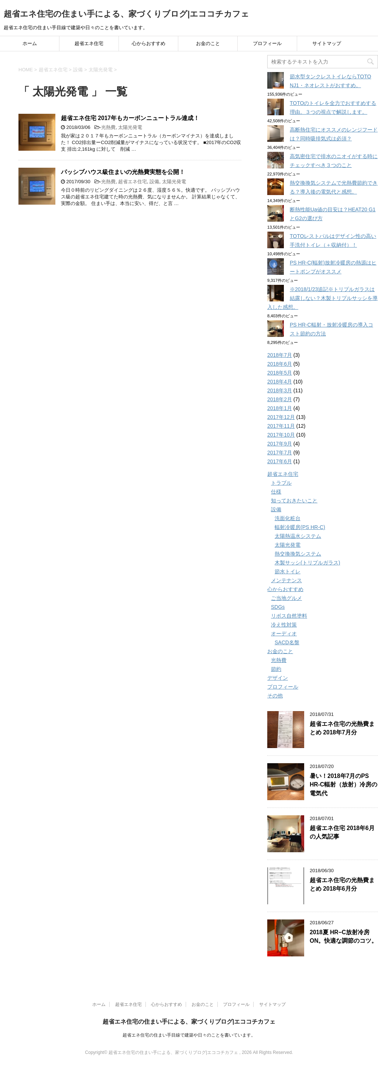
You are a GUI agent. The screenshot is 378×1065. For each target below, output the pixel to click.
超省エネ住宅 (89, 43)
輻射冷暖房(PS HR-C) (300, 527)
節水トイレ (287, 571)
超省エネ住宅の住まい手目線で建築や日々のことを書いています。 (189, 1035)
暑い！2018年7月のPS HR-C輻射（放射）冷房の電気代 (343, 784)
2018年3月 (279, 390)
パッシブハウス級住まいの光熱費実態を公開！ (123, 172)
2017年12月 (281, 417)
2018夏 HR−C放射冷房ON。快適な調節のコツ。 (343, 936)
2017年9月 (279, 444)
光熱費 (108, 127)
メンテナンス (286, 580)
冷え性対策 (284, 625)
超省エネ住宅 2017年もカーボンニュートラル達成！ (130, 118)
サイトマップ (326, 43)
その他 (275, 696)
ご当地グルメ (286, 598)
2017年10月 (281, 435)
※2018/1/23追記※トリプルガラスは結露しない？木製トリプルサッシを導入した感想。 (322, 298)
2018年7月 (279, 355)
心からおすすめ (148, 43)
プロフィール (267, 43)
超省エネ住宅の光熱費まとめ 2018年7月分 (342, 728)
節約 (276, 669)
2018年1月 (279, 408)
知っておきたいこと (294, 501)
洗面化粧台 (287, 518)
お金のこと (208, 43)
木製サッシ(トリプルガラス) (307, 563)
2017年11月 (281, 426)
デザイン (277, 678)
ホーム (30, 43)
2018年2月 (279, 399)
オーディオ (284, 633)
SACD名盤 (287, 642)
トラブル (281, 483)
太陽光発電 (130, 127)
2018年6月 (279, 364)
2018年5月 (279, 373)
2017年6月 (279, 461)
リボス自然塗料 (289, 616)
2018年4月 (279, 382)
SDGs (278, 607)
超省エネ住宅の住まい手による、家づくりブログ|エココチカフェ (126, 13)
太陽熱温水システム (298, 536)
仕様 (276, 492)
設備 (154, 181)
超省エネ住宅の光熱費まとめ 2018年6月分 (342, 884)
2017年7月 (279, 452)
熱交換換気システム (298, 554)
